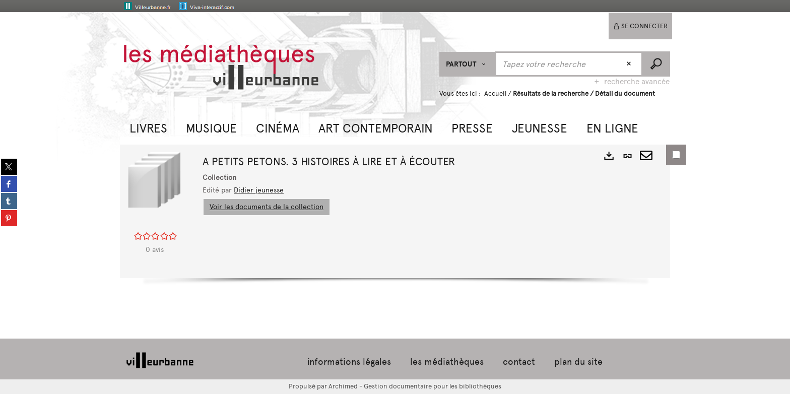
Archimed (343, 386)
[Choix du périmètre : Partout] (467, 64)
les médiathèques (447, 361)
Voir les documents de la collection (266, 207)
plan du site (578, 361)
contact (519, 361)
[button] (148, 127)
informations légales (349, 361)
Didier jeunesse (259, 190)
